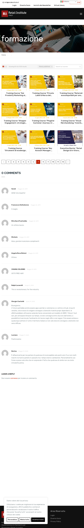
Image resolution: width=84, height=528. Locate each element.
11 (58, 156)
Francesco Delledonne (20, 199)
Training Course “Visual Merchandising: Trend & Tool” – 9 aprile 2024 (71, 116)
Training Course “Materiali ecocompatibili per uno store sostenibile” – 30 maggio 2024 (71, 89)
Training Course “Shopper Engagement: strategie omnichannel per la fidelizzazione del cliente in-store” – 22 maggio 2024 (15, 116)
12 (63, 156)
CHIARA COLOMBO (18, 264)
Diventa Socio (25, 5)
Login (14, 5)
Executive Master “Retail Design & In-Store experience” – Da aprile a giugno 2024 (71, 144)
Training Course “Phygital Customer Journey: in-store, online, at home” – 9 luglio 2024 (43, 116)
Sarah (13, 183)
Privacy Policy (55, 516)
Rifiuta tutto (24, 520)
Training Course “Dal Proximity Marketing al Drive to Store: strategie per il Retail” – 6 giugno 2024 (15, 89)
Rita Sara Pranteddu (19, 215)
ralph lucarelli (17, 280)
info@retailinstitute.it (12, 2)
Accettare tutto (38, 520)
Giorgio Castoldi (17, 296)
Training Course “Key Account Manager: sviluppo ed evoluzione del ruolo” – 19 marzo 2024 (43, 144)
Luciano (14, 329)
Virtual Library (59, 5)
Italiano (65, 1)
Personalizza (12, 520)
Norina (14, 346)
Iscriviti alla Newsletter (42, 5)
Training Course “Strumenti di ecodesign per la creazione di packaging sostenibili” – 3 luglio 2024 (15, 144)
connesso (14, 373)
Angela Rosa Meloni (18, 248)
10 (53, 156)
